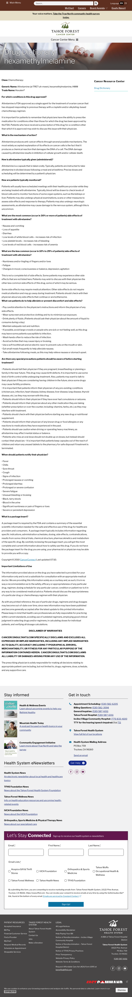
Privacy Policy (10, 992)
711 (119, 722)
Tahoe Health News (49, 880)
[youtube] (83, 771)
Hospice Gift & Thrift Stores (21, 871)
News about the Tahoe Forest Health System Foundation (32, 790)
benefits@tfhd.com (64, 970)
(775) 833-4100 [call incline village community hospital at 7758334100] (119, 719)
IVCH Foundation (48, 871)
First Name (54, 845)
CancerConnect (28, 559)
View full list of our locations (88, 734)
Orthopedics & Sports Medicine (79, 871)
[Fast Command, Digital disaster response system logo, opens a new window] (106, 981)
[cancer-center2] (65, 23)
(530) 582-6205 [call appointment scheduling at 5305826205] (109, 704)
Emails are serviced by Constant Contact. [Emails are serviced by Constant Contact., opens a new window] (62, 896)
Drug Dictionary (102, 88)
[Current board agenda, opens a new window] (100, 8)
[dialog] (66, 990)
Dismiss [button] (122, 990)
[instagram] (77, 771)
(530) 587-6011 (120, 959)
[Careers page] (84, 8)
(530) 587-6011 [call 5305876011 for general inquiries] (100, 711)
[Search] (96, 3)
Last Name (94, 845)
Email (11, 845)
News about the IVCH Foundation (21, 814)
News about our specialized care (20, 824)
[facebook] (71, 771)
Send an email (81, 755)
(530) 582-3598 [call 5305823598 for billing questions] (100, 707)
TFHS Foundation (76, 880)
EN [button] (121, 3)
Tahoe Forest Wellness (22, 880)
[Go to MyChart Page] (71, 8)
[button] (12, 2)
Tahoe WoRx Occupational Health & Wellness (107, 871)
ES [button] (126, 3)
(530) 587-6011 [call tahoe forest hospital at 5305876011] (105, 715)
